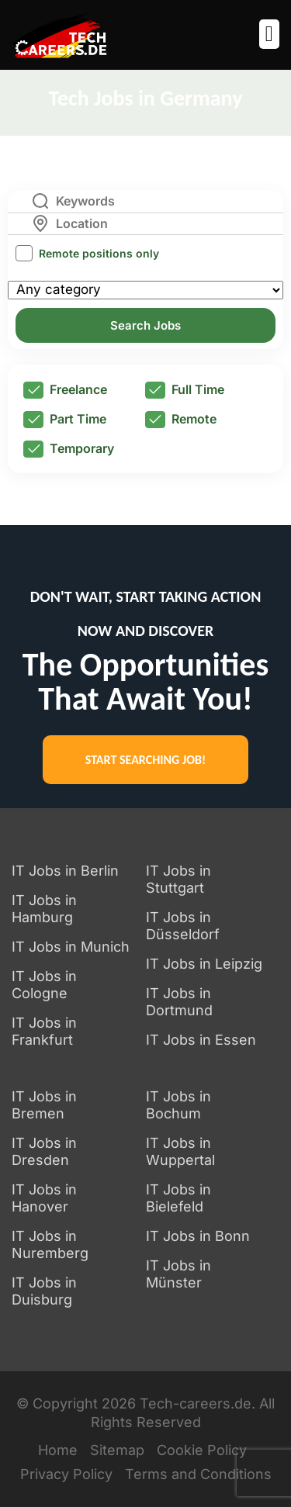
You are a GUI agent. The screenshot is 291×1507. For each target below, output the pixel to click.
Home (58, 1450)
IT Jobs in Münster (178, 1274)
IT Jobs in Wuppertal (180, 1151)
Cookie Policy (202, 1450)
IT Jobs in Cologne (44, 984)
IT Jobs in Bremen (44, 1105)
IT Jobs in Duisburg (44, 1291)
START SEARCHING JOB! (145, 759)
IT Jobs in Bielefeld (178, 1198)
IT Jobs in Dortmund (179, 1001)
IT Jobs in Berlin (65, 870)
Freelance (65, 390)
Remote (181, 419)
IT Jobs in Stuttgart (178, 879)
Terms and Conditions (198, 1474)
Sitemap (117, 1450)
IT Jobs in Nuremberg (50, 1244)
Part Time (64, 419)
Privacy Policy (66, 1474)
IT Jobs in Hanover (44, 1198)
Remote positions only (99, 253)
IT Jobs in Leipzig (204, 964)
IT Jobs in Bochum (178, 1105)
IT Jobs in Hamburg (44, 908)
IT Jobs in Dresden (44, 1151)
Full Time (184, 390)
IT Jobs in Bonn (198, 1236)
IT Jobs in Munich (71, 946)
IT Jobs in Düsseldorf (183, 925)
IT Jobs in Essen (201, 1040)
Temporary (68, 449)
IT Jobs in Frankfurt (44, 1031)
